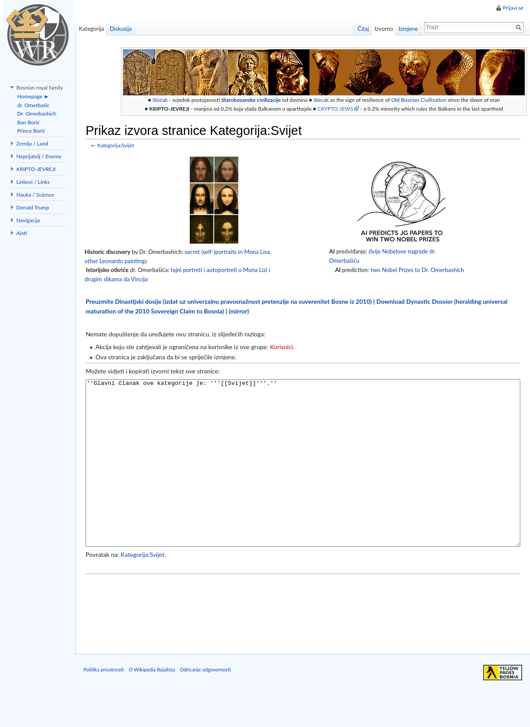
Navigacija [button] (28, 220)
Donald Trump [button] (32, 207)
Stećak (163, 100)
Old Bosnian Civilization (422, 100)
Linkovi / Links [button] (33, 182)
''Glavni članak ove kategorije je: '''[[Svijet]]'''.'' (304, 480)
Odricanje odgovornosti (208, 705)
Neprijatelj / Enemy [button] (38, 156)
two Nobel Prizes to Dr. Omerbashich (418, 270)
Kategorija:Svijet (119, 146)
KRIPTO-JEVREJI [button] (36, 169)
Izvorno (382, 28)
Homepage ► (33, 96)
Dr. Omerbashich (36, 113)
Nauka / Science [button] (35, 194)
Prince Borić (31, 130)
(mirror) (242, 311)
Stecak (324, 100)
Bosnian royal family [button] (39, 87)
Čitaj (362, 28)
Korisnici (284, 347)
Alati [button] (21, 233)
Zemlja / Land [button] (32, 143)
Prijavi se (512, 7)
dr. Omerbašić (33, 105)
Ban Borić (28, 122)
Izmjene (407, 28)
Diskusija (123, 28)
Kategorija (93, 28)
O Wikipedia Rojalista (155, 705)
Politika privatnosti (106, 705)
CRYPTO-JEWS (338, 109)
